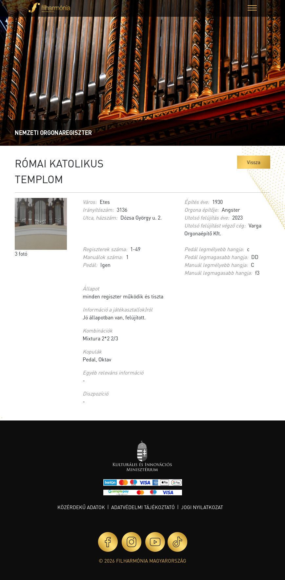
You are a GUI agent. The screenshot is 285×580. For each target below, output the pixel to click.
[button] (252, 8)
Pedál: (90, 264)
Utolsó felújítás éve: (206, 217)
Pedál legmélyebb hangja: (214, 249)
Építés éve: (196, 201)
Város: (90, 201)
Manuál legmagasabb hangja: (218, 272)
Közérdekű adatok (81, 507)
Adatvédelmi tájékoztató (143, 507)
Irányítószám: (98, 209)
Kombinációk (97, 330)
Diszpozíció (95, 393)
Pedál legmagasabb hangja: (216, 256)
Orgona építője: (201, 209)
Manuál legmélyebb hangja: (216, 264)
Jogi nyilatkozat (202, 507)
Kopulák (92, 351)
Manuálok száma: (103, 256)
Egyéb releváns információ (113, 372)
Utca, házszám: (100, 217)
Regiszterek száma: (105, 249)
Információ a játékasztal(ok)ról (118, 309)
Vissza (253, 162)
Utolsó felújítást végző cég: (215, 225)
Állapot (91, 288)
